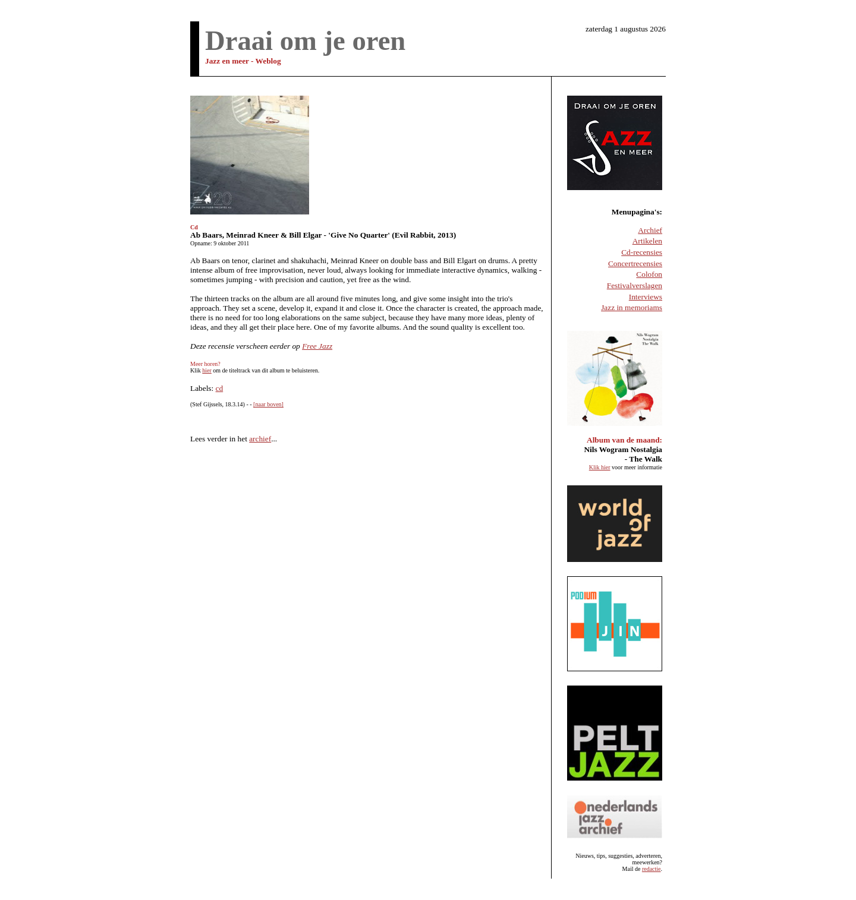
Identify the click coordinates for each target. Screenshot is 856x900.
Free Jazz (317, 346)
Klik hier (599, 467)
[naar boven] (268, 404)
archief (260, 438)
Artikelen (647, 240)
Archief (650, 230)
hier (207, 370)
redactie (651, 869)
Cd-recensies (641, 252)
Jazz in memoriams (631, 307)
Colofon (649, 274)
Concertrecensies (635, 263)
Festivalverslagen (634, 285)
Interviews (645, 296)
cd (220, 388)
